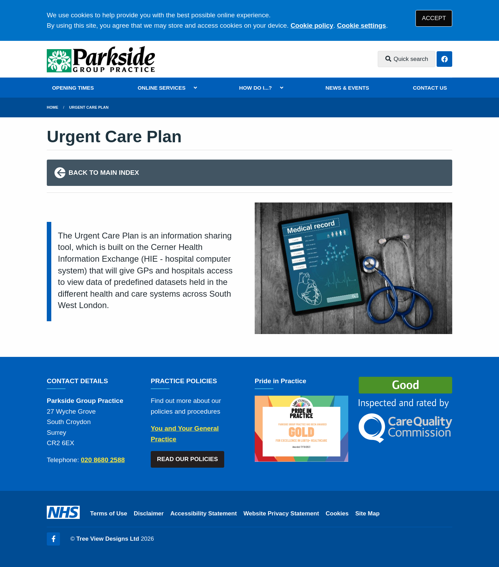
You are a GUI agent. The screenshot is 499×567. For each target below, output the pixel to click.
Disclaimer (149, 513)
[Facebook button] (444, 59)
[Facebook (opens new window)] (53, 539)
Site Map (367, 513)
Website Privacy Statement (281, 513)
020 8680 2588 (103, 460)
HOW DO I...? (255, 88)
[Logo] (101, 59)
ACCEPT (434, 18)
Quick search (406, 59)
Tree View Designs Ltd (107, 539)
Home (52, 107)
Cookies (337, 513)
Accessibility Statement (203, 513)
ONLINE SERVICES (161, 88)
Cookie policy (311, 25)
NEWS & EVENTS (347, 88)
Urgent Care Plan (89, 107)
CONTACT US (430, 88)
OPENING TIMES (73, 88)
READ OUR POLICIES (187, 459)
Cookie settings (361, 25)
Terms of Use (108, 513)
